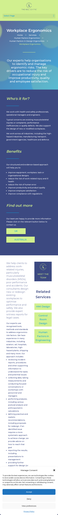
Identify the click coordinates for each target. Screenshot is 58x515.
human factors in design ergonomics (26, 41)
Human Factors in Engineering (43, 336)
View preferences (29, 506)
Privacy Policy (29, 511)
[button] (54, 470)
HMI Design (43, 306)
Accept (29, 492)
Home (20, 35)
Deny (29, 499)
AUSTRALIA (20, 239)
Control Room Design (43, 319)
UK (16, 231)
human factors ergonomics (27, 38)
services (33, 35)
